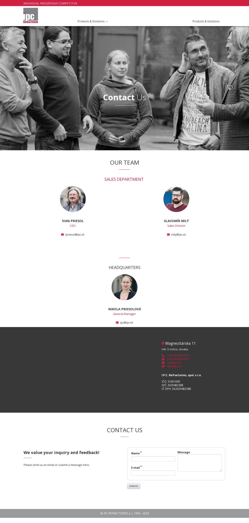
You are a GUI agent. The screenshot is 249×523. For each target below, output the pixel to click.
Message (184, 452)
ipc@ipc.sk (126, 322)
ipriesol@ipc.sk (74, 234)
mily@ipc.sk (178, 234)
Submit (133, 486)
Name (136, 453)
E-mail (136, 467)
